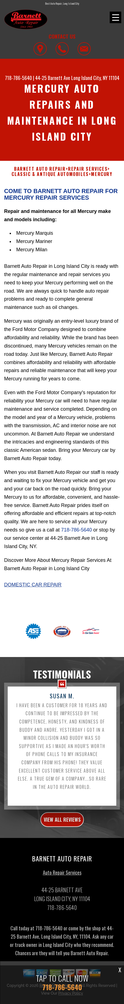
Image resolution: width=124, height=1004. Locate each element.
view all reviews (62, 826)
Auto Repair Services (62, 879)
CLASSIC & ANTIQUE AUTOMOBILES (50, 180)
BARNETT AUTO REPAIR (39, 175)
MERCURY (101, 180)
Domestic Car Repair (33, 591)
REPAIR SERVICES (88, 175)
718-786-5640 (18, 77)
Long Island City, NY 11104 (95, 77)
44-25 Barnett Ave (52, 77)
